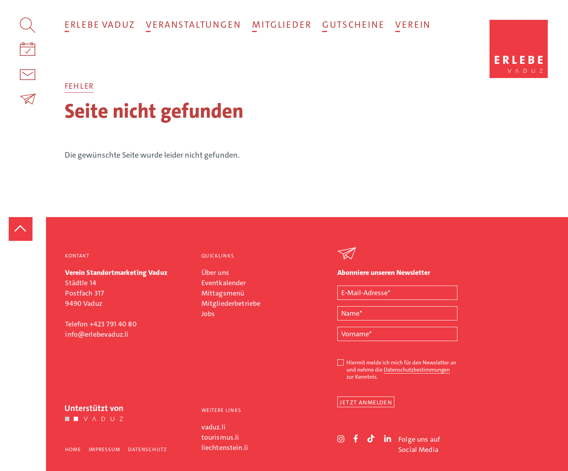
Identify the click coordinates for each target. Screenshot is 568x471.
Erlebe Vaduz (100, 25)
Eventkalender (223, 283)
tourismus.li (220, 437)
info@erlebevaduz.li (96, 334)
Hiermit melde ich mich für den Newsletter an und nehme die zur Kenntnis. (401, 369)
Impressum (104, 449)
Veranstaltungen (193, 25)
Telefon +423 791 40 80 (100, 324)
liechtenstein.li (224, 447)
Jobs (208, 313)
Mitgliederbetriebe (231, 303)
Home (73, 449)
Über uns (215, 272)
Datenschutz (147, 449)
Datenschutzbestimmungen (417, 369)
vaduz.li (213, 427)
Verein (412, 25)
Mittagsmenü (223, 293)
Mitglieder (281, 25)
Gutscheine (353, 25)
